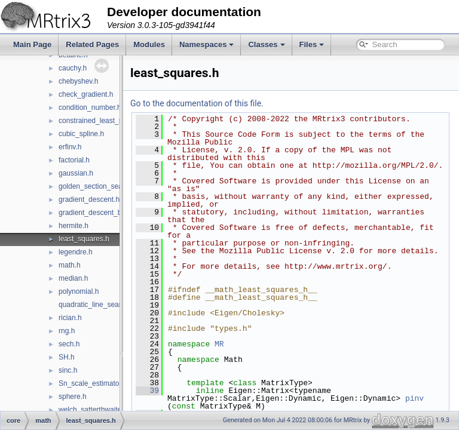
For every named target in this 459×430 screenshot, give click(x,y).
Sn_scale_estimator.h (93, 383)
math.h (70, 265)
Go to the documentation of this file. (226, 103)
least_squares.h (84, 239)
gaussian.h (76, 173)
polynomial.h (79, 291)
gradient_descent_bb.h (95, 212)
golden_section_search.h (98, 186)
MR (249, 359)
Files (312, 44)
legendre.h (76, 252)
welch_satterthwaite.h (93, 410)
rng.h (67, 331)
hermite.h (73, 226)
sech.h (69, 344)
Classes (266, 44)
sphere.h (73, 396)
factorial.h (74, 160)
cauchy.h (73, 68)
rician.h (70, 318)
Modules (149, 44)
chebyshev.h (79, 81)
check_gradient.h (86, 94)
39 (177, 406)
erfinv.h (70, 147)
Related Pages (92, 44)
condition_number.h (90, 107)
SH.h (67, 357)
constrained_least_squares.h (104, 120)
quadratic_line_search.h (96, 304)
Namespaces (206, 44)
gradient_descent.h (89, 199)
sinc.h (68, 370)
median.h (73, 278)
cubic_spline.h (81, 134)
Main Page (32, 44)
